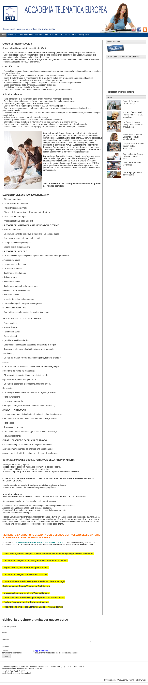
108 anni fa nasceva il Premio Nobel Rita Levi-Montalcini (133, 114)
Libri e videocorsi (41, 35)
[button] (6, 657)
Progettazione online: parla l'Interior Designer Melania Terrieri (33, 607)
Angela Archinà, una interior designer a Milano (26, 567)
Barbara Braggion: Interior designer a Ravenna (26, 602)
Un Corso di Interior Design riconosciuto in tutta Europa (133, 124)
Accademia (12, 35)
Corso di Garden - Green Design (131, 102)
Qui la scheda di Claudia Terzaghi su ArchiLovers (26, 586)
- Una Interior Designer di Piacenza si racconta (25, 574)
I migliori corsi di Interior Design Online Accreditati (133, 145)
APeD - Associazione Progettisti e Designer (36, 59)
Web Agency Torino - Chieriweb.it (131, 681)
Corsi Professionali (25, 35)
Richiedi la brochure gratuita (120, 92)
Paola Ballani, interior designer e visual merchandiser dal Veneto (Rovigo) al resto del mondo (49, 553)
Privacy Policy (83, 35)
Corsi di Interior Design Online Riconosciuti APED (133, 156)
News (74, 35)
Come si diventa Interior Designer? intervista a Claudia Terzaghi (34, 581)
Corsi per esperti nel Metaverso (132, 163)
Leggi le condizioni (41, 652)
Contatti (67, 35)
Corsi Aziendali (56, 35)
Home (3, 35)
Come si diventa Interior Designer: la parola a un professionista (34, 597)
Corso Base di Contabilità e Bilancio (123, 57)
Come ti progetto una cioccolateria (132, 173)
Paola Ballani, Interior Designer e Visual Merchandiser (132, 136)
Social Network (113, 42)
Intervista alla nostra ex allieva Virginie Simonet (27, 593)
